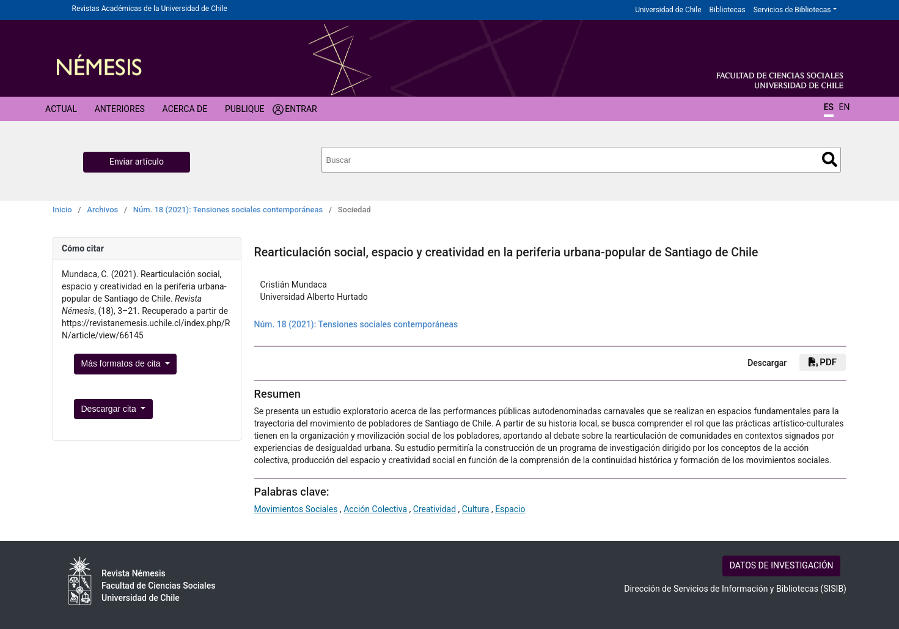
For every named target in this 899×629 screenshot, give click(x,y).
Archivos (102, 209)
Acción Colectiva (375, 509)
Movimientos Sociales (296, 509)
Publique (245, 109)
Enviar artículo (136, 161)
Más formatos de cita (122, 363)
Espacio (510, 509)
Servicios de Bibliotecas (792, 10)
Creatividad (434, 509)
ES (829, 107)
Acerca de (185, 109)
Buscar (829, 159)
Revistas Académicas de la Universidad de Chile (149, 8)
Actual (61, 109)
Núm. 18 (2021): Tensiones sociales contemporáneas (228, 209)
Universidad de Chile (668, 10)
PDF (823, 362)
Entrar (301, 109)
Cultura (476, 509)
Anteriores (120, 109)
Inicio (62, 209)
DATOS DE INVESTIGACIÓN (782, 565)
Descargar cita (110, 409)
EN (844, 107)
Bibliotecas (728, 10)
